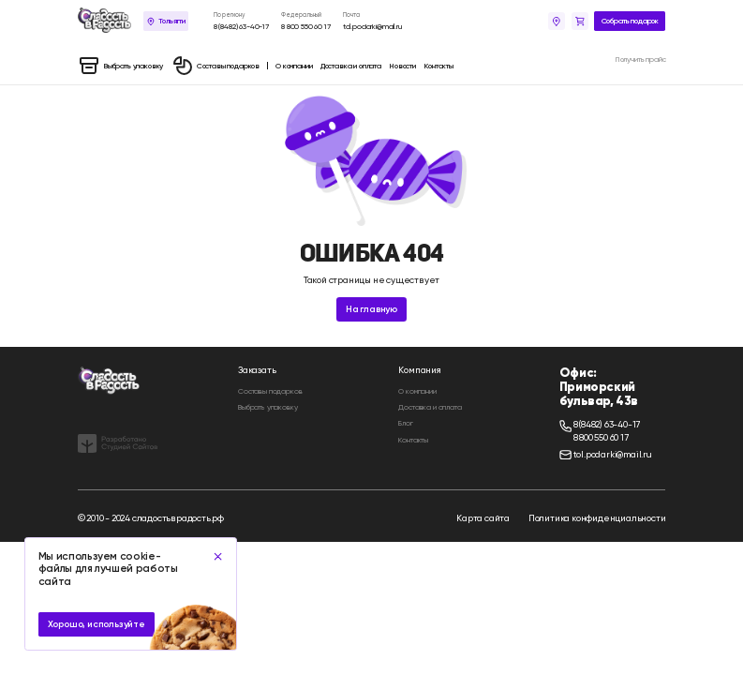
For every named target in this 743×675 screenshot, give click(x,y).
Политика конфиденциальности (597, 518)
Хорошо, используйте (96, 624)
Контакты (413, 439)
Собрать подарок (631, 20)
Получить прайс (640, 59)
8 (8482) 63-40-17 (241, 26)
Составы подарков (270, 391)
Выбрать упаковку (267, 407)
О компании (417, 391)
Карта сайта (483, 518)
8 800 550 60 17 (306, 26)
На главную (371, 309)
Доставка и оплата (429, 407)
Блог (405, 423)
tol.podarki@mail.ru (372, 26)
